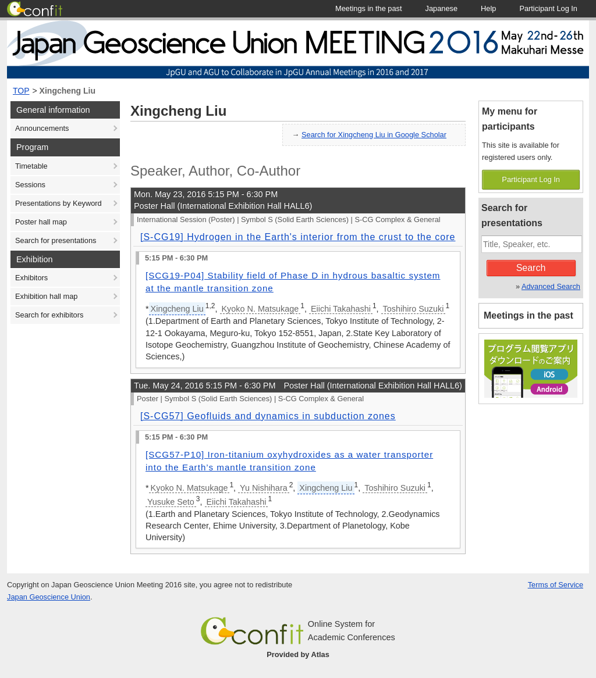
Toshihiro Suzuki (413, 308)
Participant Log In (531, 179)
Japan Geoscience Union (48, 597)
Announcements (42, 128)
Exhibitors (31, 277)
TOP (21, 90)
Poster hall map (41, 221)
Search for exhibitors (49, 315)
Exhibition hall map (46, 296)
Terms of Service (555, 584)
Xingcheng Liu (67, 90)
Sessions (30, 184)
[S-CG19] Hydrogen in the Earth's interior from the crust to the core (297, 237)
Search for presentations (55, 240)
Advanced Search (551, 286)
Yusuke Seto (170, 501)
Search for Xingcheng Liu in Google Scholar (373, 134)
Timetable (31, 166)
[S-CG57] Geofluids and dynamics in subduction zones (268, 416)
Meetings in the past (528, 315)
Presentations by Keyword (58, 203)
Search (531, 268)
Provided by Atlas (298, 654)
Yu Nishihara (264, 488)
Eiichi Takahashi (341, 308)
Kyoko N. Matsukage (260, 308)
